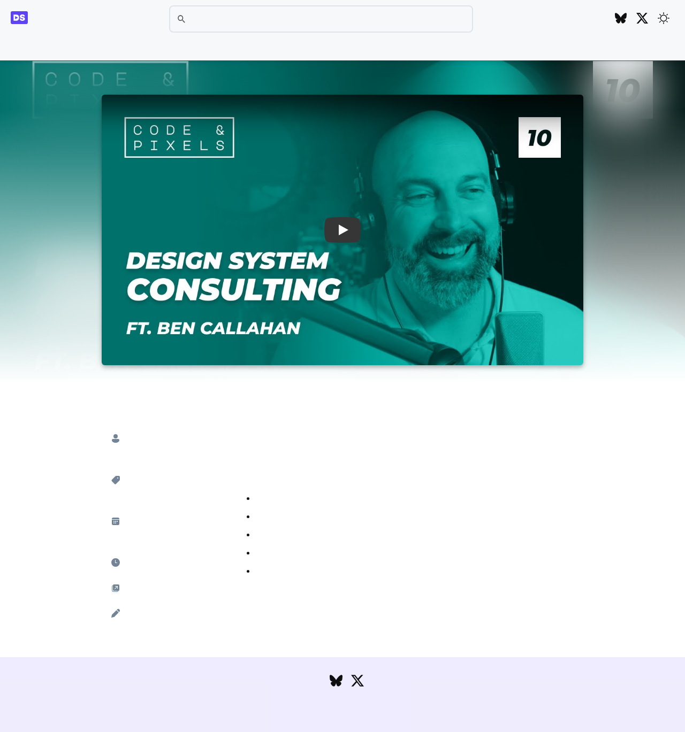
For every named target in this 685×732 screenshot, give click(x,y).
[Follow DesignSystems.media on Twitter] (642, 18)
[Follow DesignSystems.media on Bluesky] (620, 18)
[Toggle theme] (663, 18)
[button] (342, 230)
